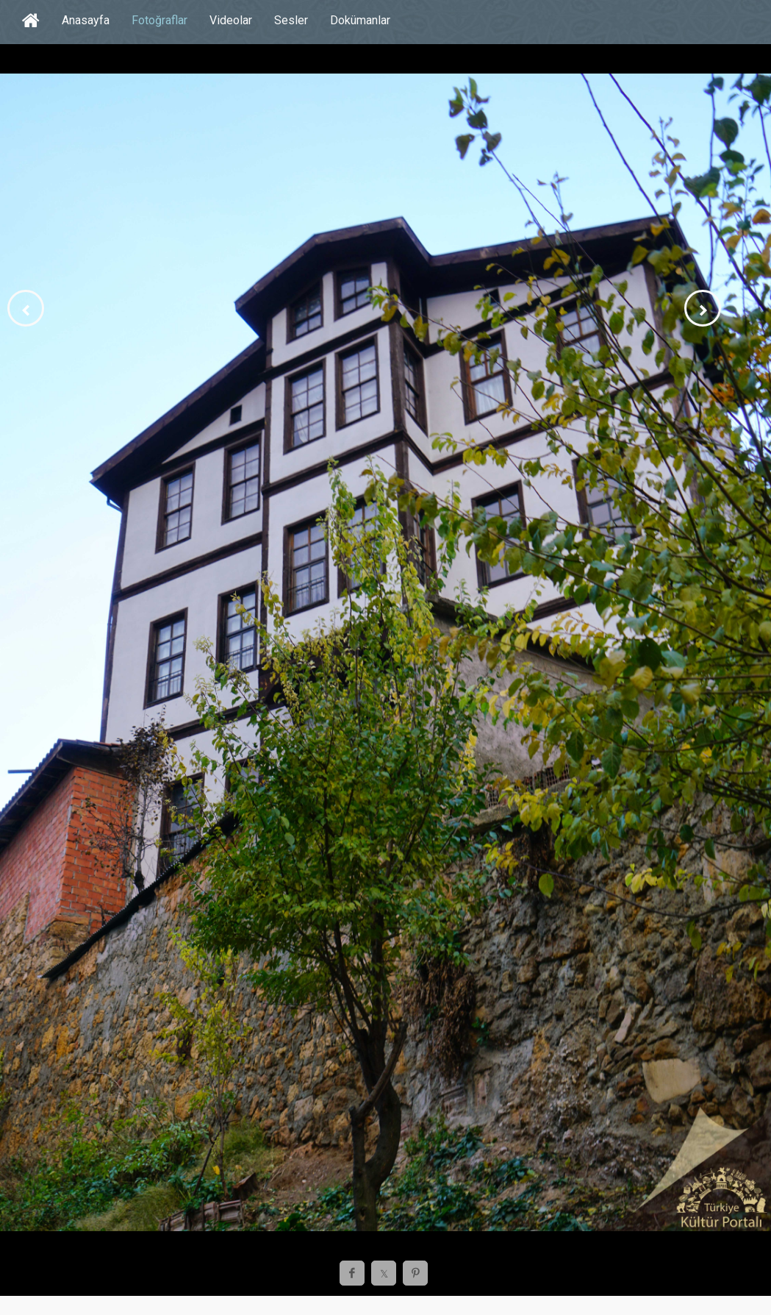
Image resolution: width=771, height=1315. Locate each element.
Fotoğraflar (159, 20)
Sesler (291, 20)
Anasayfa (86, 20)
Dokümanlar (360, 20)
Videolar (230, 20)
